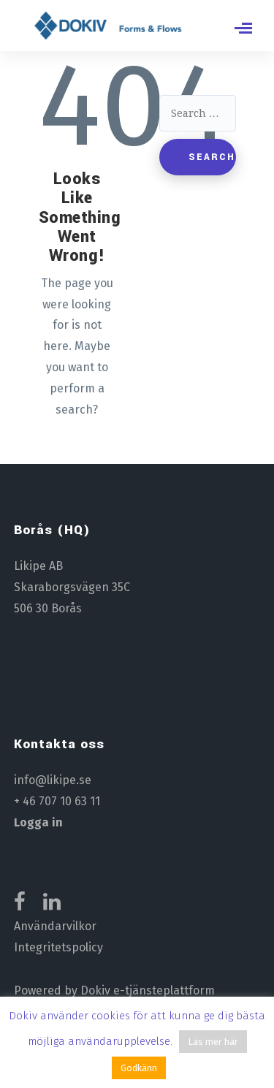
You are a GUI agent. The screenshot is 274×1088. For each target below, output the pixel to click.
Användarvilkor (55, 926)
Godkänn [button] (139, 1067)
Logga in (38, 822)
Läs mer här (213, 1041)
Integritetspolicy (58, 947)
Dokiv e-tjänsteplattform (147, 990)
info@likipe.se (52, 780)
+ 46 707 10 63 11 (57, 801)
